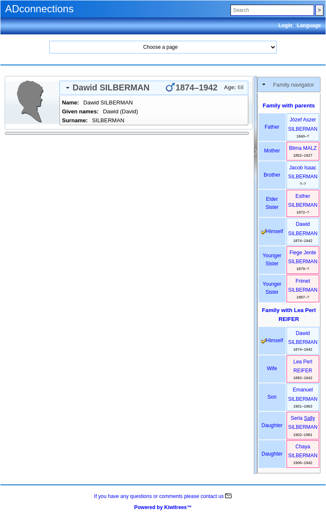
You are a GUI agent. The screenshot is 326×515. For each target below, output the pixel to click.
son (271, 397)
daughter (271, 425)
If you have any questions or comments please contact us (163, 496)
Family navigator (293, 85)
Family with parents (289, 105)
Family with (289, 314)
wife (272, 368)
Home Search (163, 47)
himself (272, 231)
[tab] (153, 88)
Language (309, 25)
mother (272, 151)
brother (272, 175)
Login (286, 25)
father (271, 127)
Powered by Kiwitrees (163, 507)
